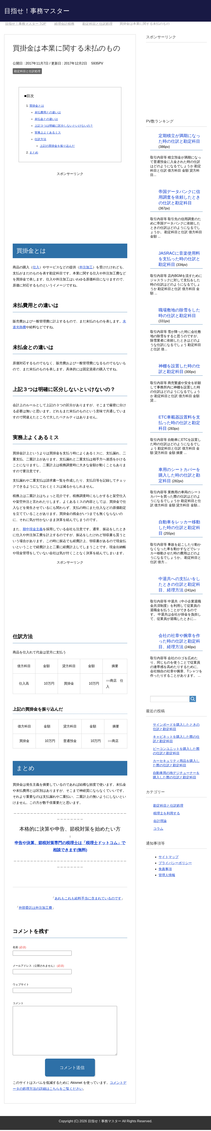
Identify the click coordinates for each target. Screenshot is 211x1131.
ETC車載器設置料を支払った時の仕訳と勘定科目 (179, 424)
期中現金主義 (33, 530)
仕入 (36, 268)
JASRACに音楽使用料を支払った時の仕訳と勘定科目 (179, 260)
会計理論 (160, 822)
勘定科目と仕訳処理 (27, 72)
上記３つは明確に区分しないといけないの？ (64, 126)
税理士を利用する (166, 814)
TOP (25, 24)
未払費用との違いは (48, 113)
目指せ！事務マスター (42, 11)
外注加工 (86, 268)
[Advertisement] (70, 204)
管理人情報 (167, 876)
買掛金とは (36, 106)
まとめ (33, 153)
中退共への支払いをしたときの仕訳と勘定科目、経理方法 (179, 585)
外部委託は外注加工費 (35, 908)
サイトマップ (169, 858)
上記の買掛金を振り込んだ (57, 147)
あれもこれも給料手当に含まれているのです (88, 899)
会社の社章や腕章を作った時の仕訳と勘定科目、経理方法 (179, 642)
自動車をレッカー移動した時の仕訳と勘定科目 (179, 528)
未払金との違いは (46, 120)
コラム (158, 829)
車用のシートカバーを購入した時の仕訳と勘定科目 (179, 476)
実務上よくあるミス (48, 133)
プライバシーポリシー (175, 864)
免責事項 (165, 870)
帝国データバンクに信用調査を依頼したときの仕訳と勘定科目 (179, 198)
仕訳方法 (40, 140)
